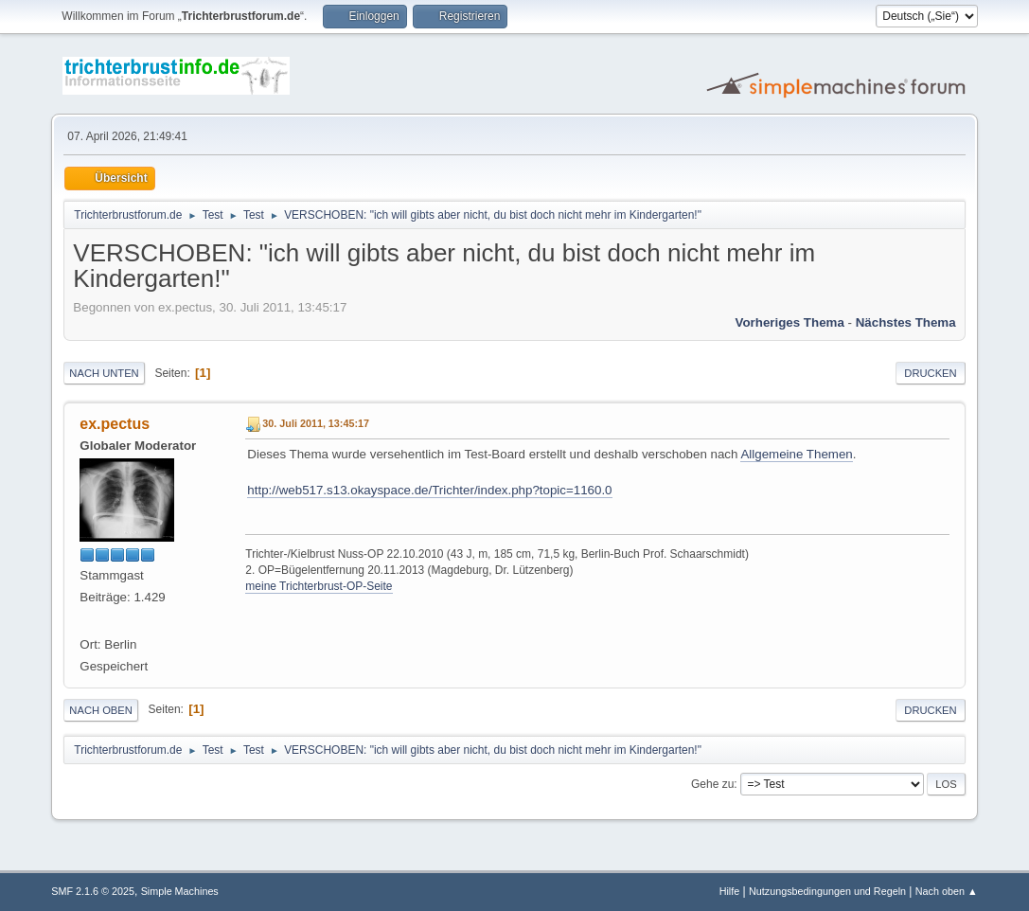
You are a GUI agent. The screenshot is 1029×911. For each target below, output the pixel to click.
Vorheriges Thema (790, 322)
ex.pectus (115, 424)
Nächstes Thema (906, 322)
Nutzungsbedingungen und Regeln (827, 891)
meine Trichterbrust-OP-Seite (318, 586)
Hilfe (729, 891)
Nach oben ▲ (946, 891)
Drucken (930, 373)
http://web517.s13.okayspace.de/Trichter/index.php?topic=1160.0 (429, 490)
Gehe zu (712, 784)
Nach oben (101, 710)
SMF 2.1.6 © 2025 (92, 891)
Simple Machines (180, 891)
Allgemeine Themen (796, 454)
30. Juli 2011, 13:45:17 (315, 423)
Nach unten (103, 373)
